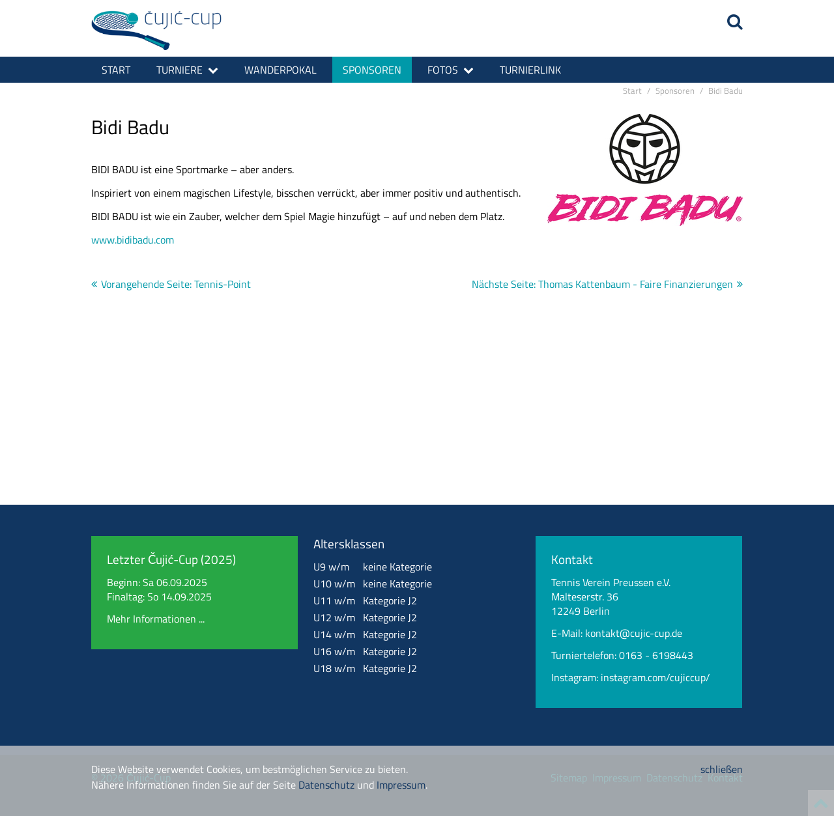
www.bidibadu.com (132, 239)
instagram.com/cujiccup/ (655, 677)
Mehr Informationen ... (156, 619)
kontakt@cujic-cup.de (633, 633)
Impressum (401, 785)
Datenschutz (326, 785)
